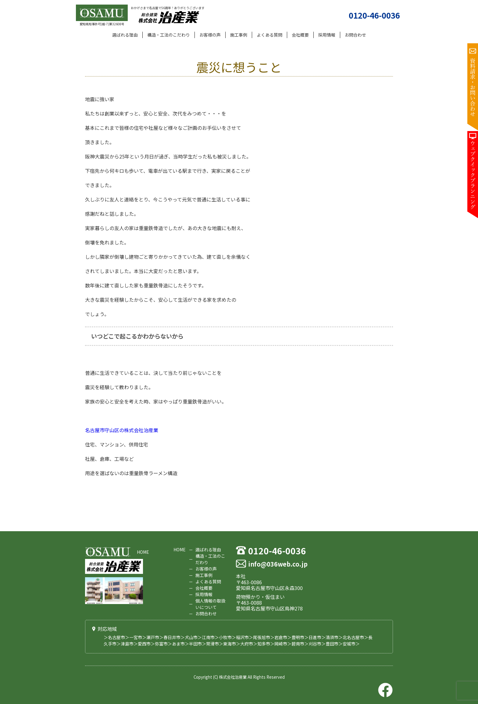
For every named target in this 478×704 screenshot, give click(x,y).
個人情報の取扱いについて (210, 604)
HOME (143, 552)
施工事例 (238, 35)
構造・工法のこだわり (168, 35)
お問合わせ (355, 35)
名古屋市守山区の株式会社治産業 (121, 430)
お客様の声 (210, 35)
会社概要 (300, 35)
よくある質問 (269, 35)
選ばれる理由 (125, 35)
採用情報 (326, 35)
